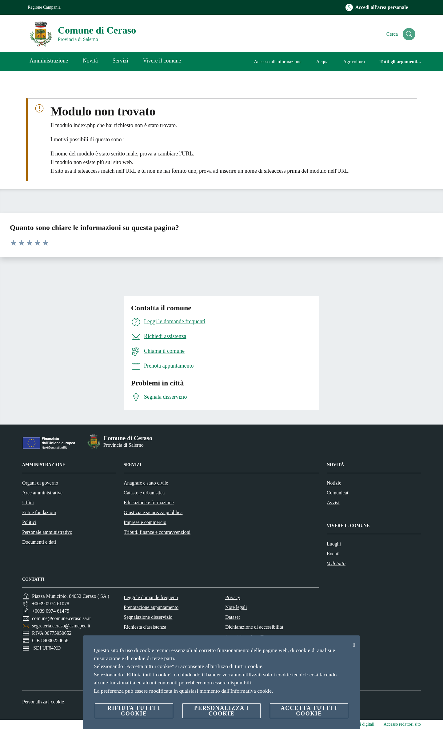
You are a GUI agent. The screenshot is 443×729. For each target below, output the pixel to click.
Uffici (28, 502)
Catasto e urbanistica (144, 492)
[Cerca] (408, 34)
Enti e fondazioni (39, 512)
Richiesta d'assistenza (145, 627)
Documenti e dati (39, 542)
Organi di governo (40, 482)
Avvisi (333, 502)
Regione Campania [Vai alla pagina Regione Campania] (44, 7)
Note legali (236, 607)
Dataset (232, 617)
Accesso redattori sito (402, 724)
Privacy (232, 597)
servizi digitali (361, 724)
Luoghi (334, 543)
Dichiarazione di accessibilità (254, 627)
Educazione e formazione (149, 502)
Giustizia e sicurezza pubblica (153, 512)
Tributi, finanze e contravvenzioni (157, 532)
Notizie (334, 482)
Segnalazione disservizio (148, 617)
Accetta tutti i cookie (309, 711)
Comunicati (338, 492)
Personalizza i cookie (43, 701)
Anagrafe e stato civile (146, 482)
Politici (29, 522)
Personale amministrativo (47, 532)
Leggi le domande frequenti (151, 597)
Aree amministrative (42, 492)
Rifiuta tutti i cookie (133, 711)
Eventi (333, 553)
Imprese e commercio (145, 522)
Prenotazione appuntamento (151, 607)
